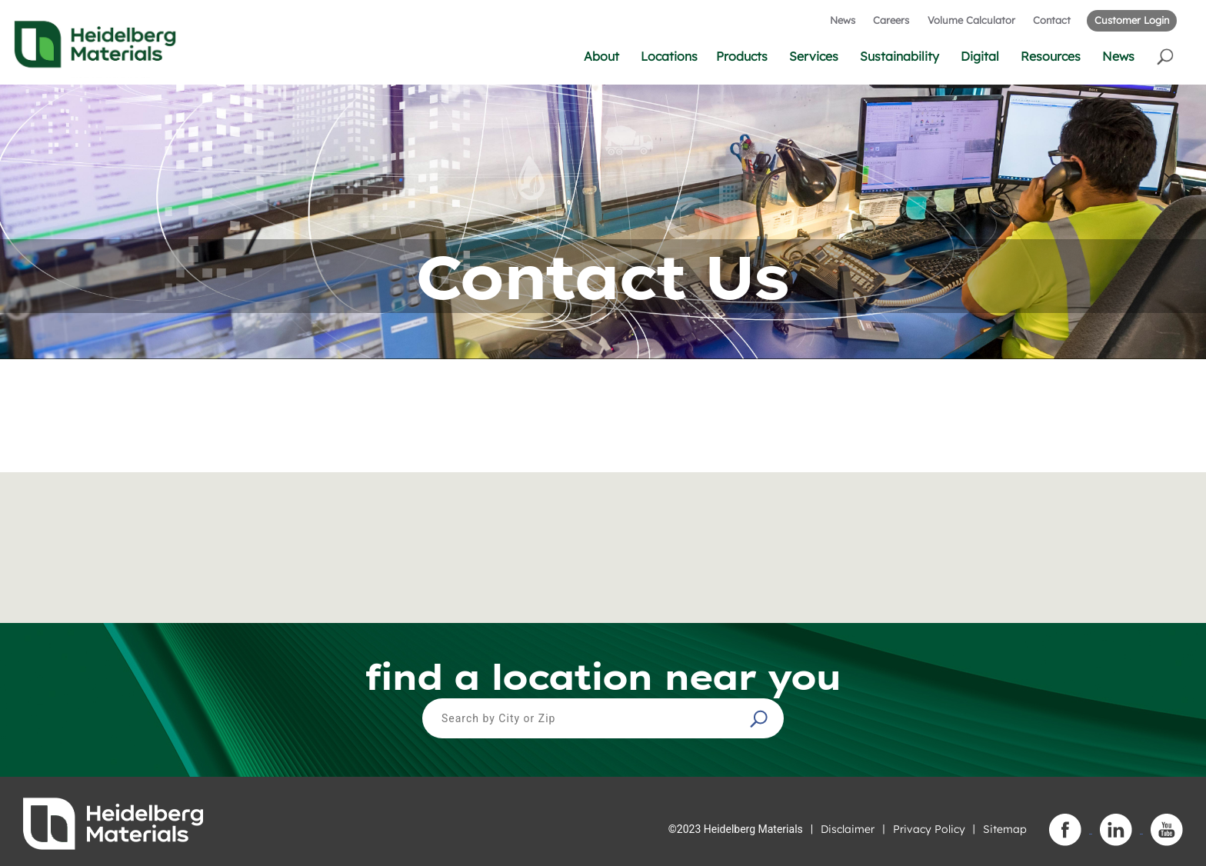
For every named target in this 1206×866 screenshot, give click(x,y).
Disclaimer (848, 829)
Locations (669, 56)
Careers (891, 20)
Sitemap (1005, 829)
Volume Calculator (971, 20)
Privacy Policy (929, 829)
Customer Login (1131, 20)
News (842, 20)
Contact (1052, 20)
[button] (1166, 55)
